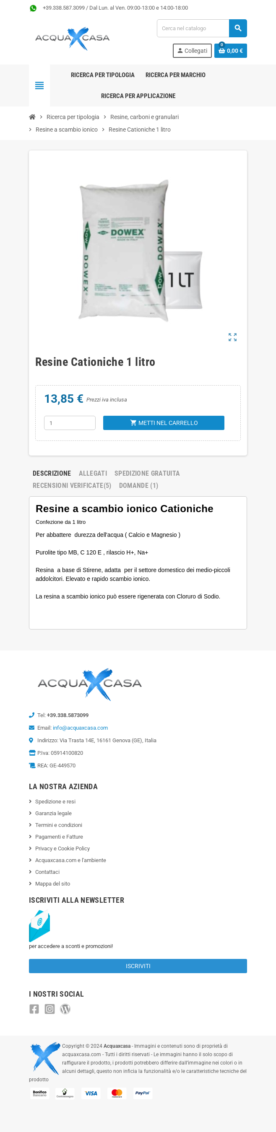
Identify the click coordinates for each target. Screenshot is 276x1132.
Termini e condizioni (58, 825)
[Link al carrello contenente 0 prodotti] (230, 51)
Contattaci (47, 872)
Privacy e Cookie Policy (62, 848)
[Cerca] (202, 28)
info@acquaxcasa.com (80, 728)
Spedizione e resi (55, 801)
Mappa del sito (52, 884)
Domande (139, 486)
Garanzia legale (53, 813)
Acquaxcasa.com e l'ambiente (70, 860)
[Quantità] (70, 423)
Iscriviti (138, 966)
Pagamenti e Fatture (59, 837)
